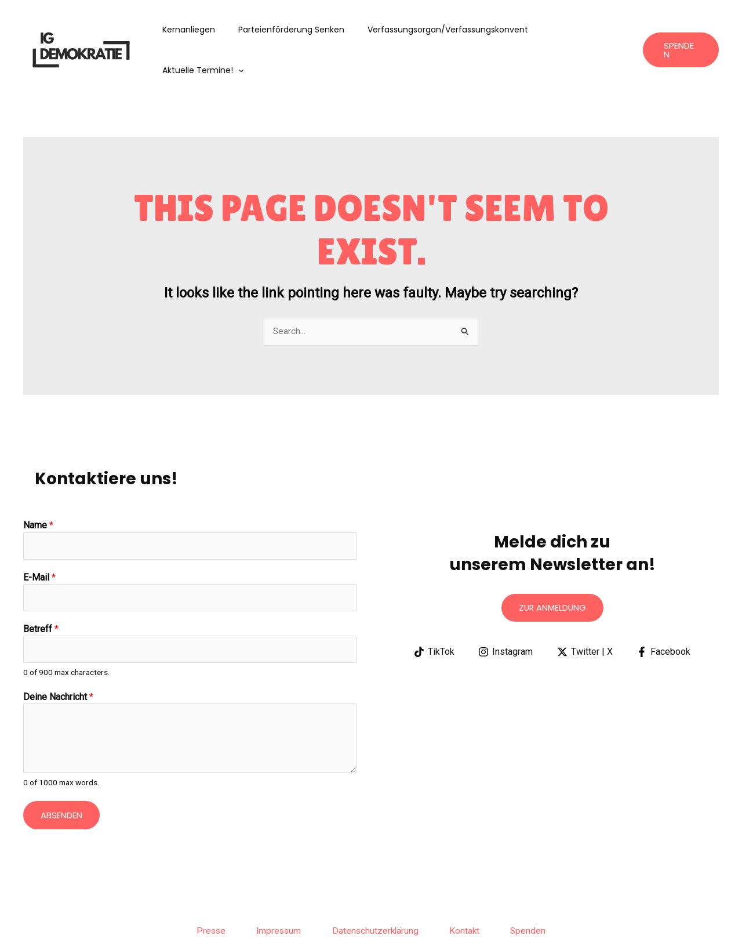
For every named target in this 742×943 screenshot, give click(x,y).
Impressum (274, 892)
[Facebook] (665, 612)
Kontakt (470, 892)
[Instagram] (505, 612)
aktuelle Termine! (580, 29)
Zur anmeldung (552, 567)
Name (38, 485)
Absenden (61, 777)
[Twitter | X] (585, 612)
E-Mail (39, 537)
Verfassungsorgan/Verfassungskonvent (443, 29)
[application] (616, 29)
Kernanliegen (198, 29)
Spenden (538, 892)
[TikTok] (433, 612)
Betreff (41, 590)
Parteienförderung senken (294, 29)
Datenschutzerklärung (376, 892)
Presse (201, 892)
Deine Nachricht (58, 659)
